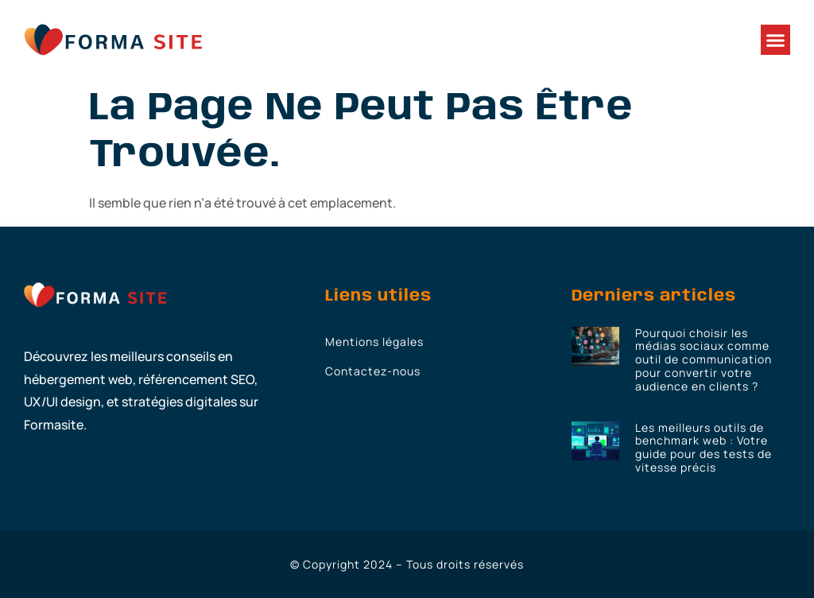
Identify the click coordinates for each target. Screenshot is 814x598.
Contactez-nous (373, 371)
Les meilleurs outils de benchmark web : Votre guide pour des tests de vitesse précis (703, 447)
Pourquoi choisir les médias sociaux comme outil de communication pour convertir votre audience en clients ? (703, 359)
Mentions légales (374, 341)
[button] (776, 40)
